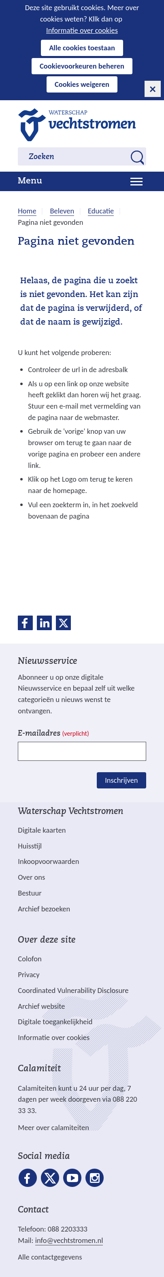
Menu (30, 181)
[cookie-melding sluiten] (153, 89)
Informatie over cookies (82, 30)
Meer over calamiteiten (53, 1127)
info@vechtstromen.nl (69, 1240)
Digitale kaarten (42, 830)
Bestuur (29, 893)
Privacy (28, 974)
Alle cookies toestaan (82, 47)
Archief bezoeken (44, 908)
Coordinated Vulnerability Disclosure (73, 990)
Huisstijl (30, 846)
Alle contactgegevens (50, 1257)
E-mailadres (53, 734)
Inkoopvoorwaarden (48, 861)
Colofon (29, 958)
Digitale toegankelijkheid (55, 1021)
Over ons (31, 877)
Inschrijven (121, 780)
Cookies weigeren (82, 84)
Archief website (41, 1006)
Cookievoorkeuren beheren (82, 66)
